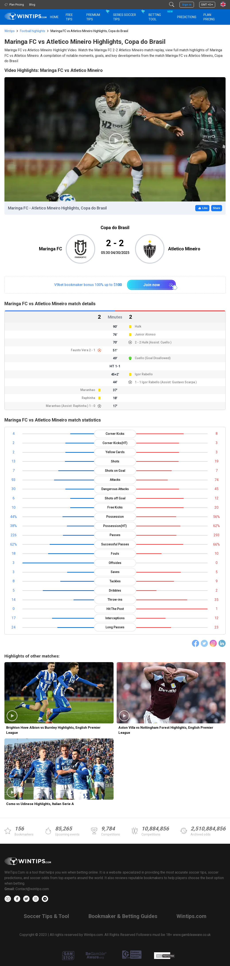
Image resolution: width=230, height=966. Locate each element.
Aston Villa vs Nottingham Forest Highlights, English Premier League (165, 730)
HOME (54, 17)
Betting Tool (160, 15)
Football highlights (32, 31)
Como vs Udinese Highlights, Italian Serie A (40, 804)
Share (216, 208)
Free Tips (69, 17)
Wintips (9, 31)
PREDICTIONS (186, 17)
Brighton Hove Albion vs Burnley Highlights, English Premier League (53, 730)
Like (202, 208)
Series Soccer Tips (124, 17)
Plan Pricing (209, 17)
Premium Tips (93, 17)
